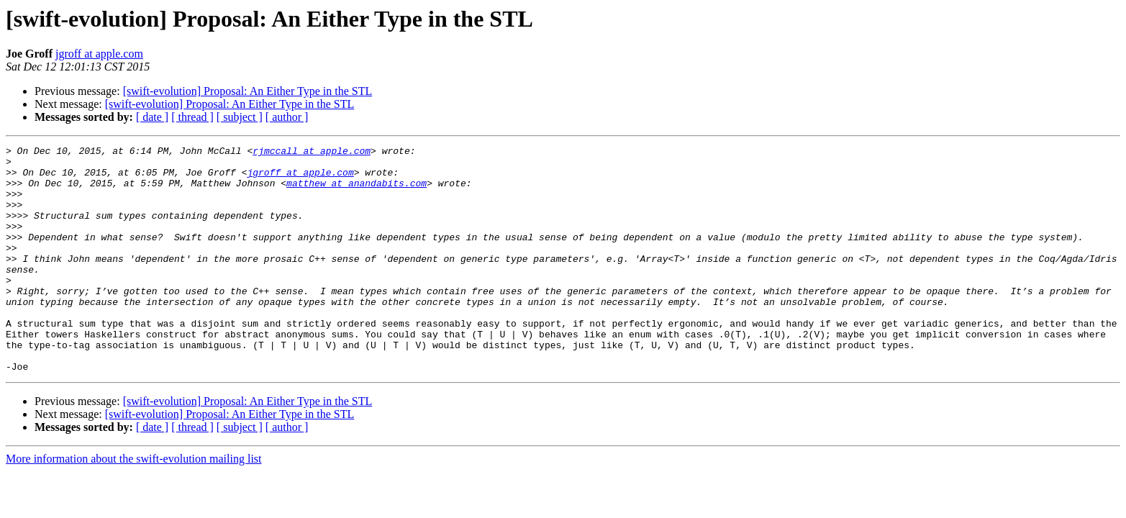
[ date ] (152, 117)
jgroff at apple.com (99, 53)
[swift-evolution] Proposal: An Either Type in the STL (248, 91)
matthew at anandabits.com (356, 191)
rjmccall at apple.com (312, 152)
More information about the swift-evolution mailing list (134, 504)
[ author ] (287, 117)
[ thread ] (192, 117)
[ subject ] (240, 117)
